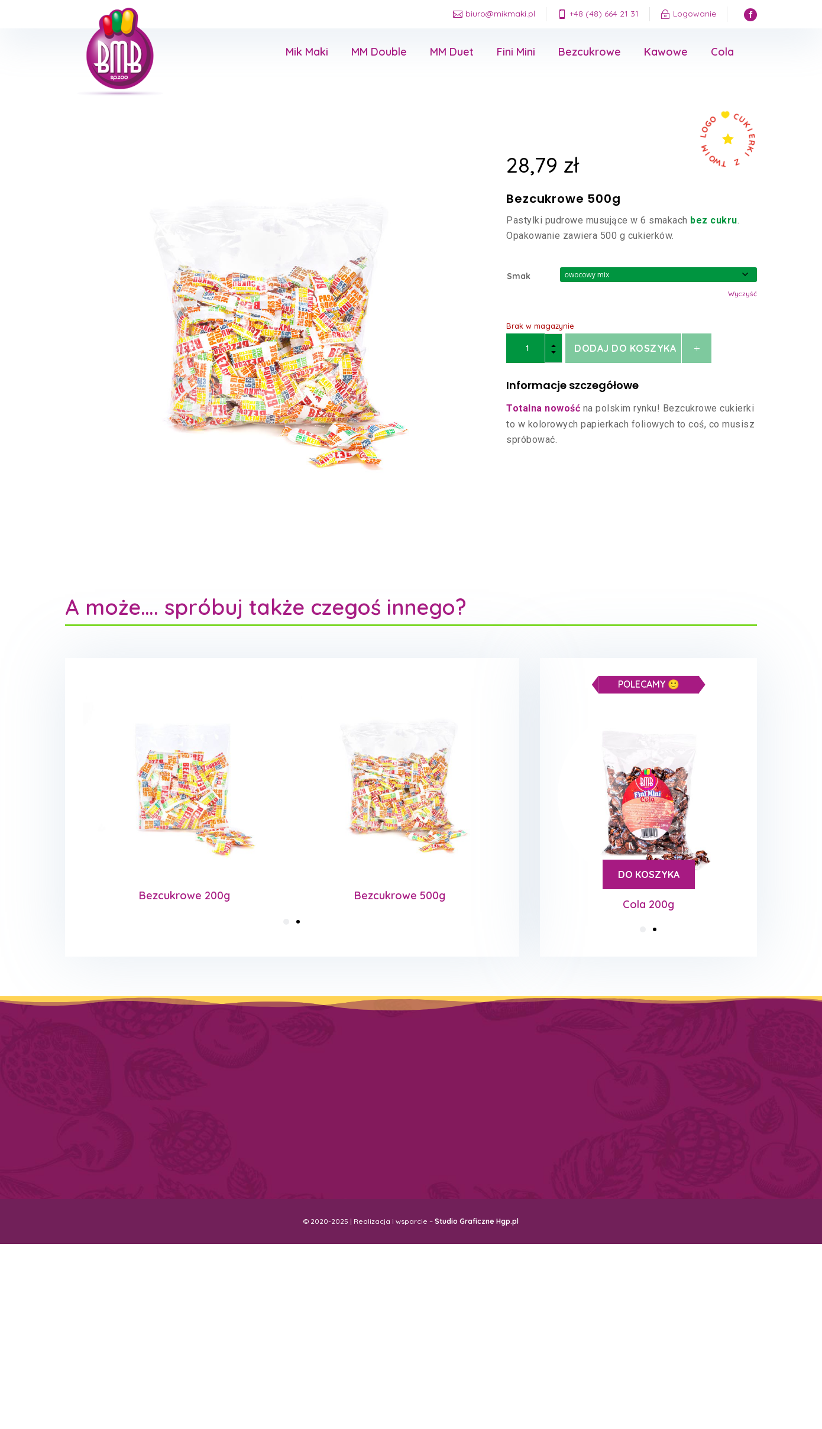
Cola (722, 52)
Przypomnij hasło (489, 1120)
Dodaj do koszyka (625, 348)
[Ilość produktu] (534, 348)
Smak (518, 276)
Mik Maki (307, 52)
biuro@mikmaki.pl (500, 13)
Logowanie (694, 13)
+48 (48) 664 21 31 (604, 13)
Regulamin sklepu (307, 1114)
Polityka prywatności (312, 1104)
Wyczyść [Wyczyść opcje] (742, 293)
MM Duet (452, 52)
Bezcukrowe (589, 52)
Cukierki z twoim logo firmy (319, 1133)
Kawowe (666, 52)
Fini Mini (516, 52)
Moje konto (482, 1096)
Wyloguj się (481, 1132)
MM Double (379, 52)
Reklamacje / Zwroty (312, 1123)
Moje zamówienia (488, 1108)
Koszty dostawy (306, 1095)
